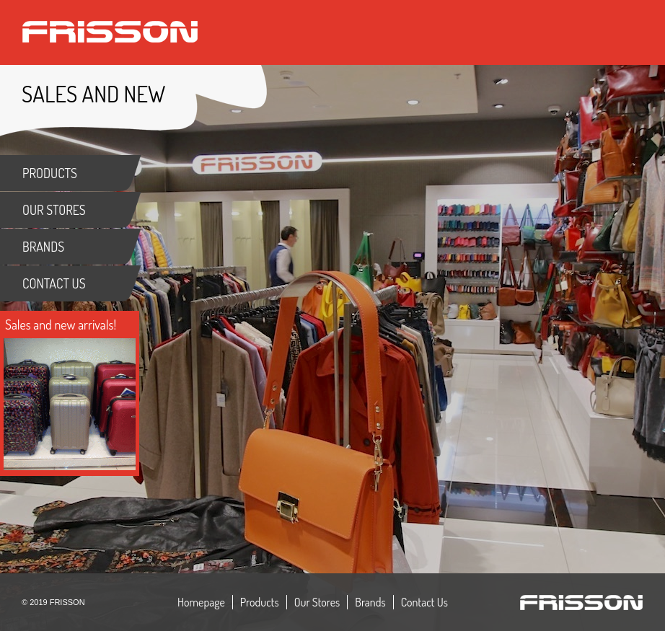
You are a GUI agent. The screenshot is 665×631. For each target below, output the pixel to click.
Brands (370, 602)
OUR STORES (54, 210)
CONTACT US (54, 283)
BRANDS (43, 247)
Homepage (201, 602)
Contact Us (424, 602)
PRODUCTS (49, 173)
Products (259, 602)
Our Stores (317, 602)
